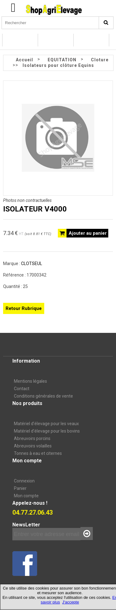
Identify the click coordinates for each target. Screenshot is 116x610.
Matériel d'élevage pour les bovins (47, 431)
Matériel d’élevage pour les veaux (46, 423)
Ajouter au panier (88, 233)
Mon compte (26, 495)
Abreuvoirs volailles (33, 445)
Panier (20, 488)
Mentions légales (30, 381)
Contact (21, 388)
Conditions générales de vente (43, 396)
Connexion (24, 480)
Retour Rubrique (24, 308)
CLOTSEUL (31, 263)
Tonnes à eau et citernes (38, 453)
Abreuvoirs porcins (32, 438)
